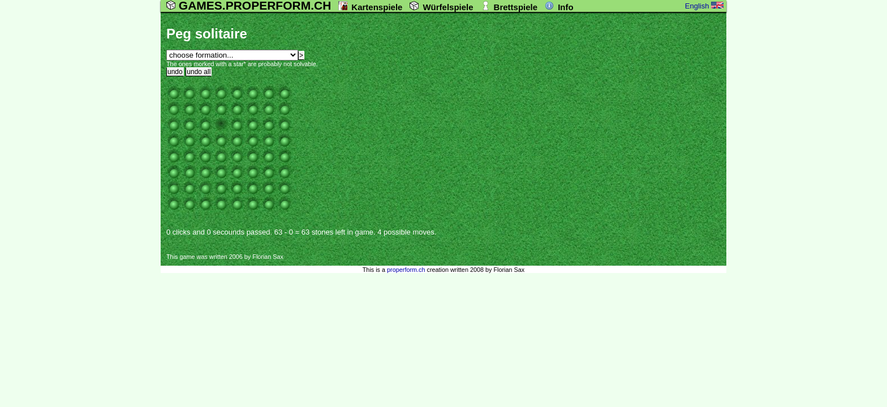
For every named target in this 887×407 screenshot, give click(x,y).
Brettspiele (516, 7)
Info (566, 7)
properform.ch (406, 269)
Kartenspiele (376, 7)
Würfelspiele (448, 7)
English (704, 6)
